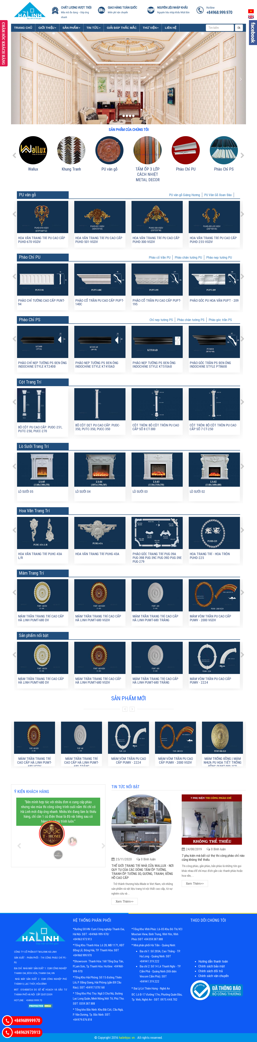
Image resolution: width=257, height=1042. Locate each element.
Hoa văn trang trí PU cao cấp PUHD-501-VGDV (98, 240)
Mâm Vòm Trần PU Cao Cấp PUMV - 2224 (210, 681)
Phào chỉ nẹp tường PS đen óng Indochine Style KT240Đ (42, 365)
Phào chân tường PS (190, 320)
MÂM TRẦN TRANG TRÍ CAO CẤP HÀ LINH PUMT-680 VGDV (98, 618)
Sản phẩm (71, 27)
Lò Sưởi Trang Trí (34, 446)
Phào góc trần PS (220, 320)
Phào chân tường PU (188, 257)
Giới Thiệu (47, 27)
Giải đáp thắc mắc (122, 27)
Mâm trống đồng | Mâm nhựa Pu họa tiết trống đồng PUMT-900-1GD (223, 762)
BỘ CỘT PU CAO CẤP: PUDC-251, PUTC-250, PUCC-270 (40, 429)
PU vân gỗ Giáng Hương (184, 195)
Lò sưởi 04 (83, 492)
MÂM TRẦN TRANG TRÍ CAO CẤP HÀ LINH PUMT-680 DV (41, 618)
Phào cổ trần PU (159, 257)
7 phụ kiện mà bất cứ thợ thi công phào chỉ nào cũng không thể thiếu (213, 858)
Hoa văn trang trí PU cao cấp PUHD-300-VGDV (156, 240)
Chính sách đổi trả (210, 971)
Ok (239, 27)
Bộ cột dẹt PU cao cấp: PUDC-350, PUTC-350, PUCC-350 (97, 427)
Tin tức (94, 27)
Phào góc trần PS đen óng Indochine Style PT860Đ (210, 365)
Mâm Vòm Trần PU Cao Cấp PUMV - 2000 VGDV (210, 618)
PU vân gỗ (109, 169)
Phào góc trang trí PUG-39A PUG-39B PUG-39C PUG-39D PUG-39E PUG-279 (157, 557)
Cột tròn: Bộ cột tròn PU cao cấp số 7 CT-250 (213, 427)
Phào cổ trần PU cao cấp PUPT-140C (99, 302)
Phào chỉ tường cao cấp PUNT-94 (41, 302)
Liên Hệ (170, 27)
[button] (19, 78)
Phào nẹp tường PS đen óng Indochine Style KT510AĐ (154, 365)
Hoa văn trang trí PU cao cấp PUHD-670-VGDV (41, 240)
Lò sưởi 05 (25, 492)
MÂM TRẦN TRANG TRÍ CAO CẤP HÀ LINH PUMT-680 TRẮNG (155, 618)
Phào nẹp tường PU (219, 257)
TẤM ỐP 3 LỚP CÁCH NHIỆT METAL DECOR (148, 174)
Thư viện (151, 27)
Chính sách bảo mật (211, 966)
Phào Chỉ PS (224, 169)
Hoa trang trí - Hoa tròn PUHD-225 (210, 556)
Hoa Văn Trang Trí (34, 510)
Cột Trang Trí (30, 382)
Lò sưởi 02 (197, 492)
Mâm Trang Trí (31, 573)
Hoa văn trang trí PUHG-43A (97, 554)
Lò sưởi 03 (140, 492)
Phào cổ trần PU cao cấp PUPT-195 (157, 302)
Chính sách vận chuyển (213, 976)
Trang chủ (23, 27)
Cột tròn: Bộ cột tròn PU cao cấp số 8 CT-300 (156, 427)
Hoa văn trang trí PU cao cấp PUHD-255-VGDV (213, 240)
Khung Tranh (71, 169)
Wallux (33, 169)
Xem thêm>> (125, 901)
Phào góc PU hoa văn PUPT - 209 (214, 300)
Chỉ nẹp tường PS (161, 320)
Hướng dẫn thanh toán (213, 961)
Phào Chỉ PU (186, 169)
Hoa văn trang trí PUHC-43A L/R (40, 556)
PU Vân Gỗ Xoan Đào (218, 195)
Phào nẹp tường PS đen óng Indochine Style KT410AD (96, 365)
